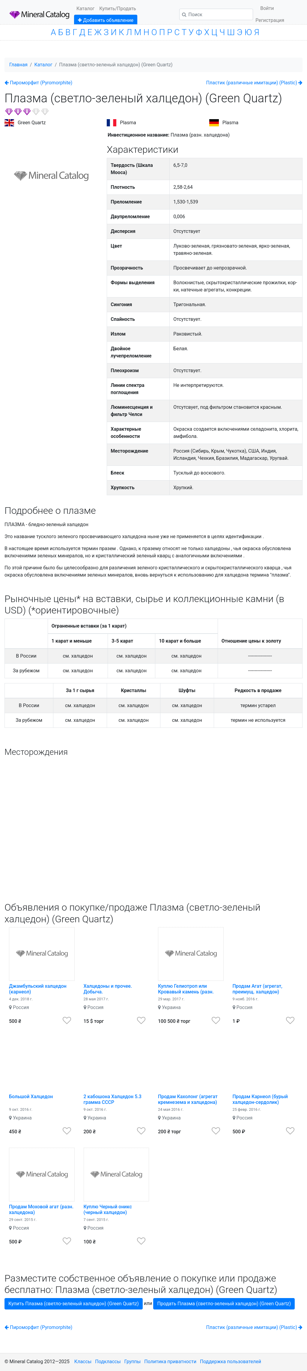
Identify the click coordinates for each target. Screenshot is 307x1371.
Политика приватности (170, 1361)
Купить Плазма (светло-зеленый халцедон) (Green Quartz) (73, 1303)
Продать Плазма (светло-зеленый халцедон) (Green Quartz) (224, 1303)
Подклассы (108, 1361)
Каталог (85, 8)
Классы (82, 1361)
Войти (267, 8)
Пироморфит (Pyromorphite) (38, 83)
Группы (132, 1361)
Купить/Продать (117, 8)
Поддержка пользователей (230, 1361)
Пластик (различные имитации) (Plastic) (254, 83)
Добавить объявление (105, 20)
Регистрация (269, 20)
